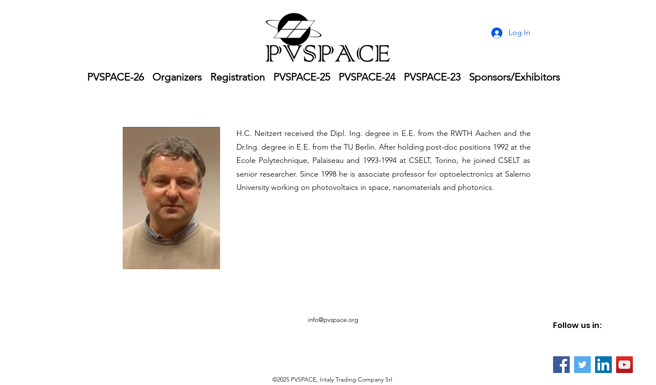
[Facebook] (561, 364)
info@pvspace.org (333, 320)
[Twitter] (582, 364)
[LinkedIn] (603, 364)
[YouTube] (624, 364)
